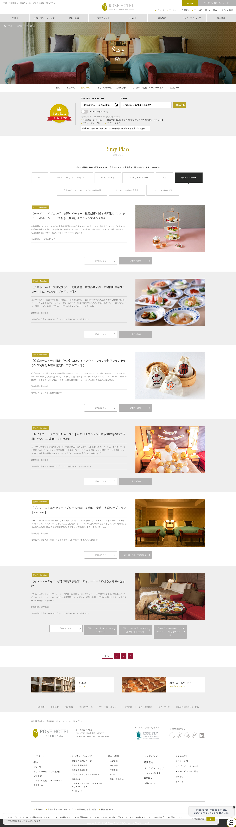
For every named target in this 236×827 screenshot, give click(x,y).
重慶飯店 (39, 809)
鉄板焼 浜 (76, 779)
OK (211, 819)
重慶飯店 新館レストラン (82, 761)
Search (180, 105)
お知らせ (179, 776)
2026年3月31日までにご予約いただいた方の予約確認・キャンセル (135, 120)
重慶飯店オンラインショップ (60, 809)
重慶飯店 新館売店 (79, 765)
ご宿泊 (15, 18)
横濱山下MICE (107, 809)
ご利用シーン (77, 791)
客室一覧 (70, 87)
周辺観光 (185, 10)
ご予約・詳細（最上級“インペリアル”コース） (100, 630)
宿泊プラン (86, 87)
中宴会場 (114, 765)
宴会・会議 (74, 18)
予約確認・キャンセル (92, 120)
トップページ (38, 756)
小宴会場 (114, 770)
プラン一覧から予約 (91, 123)
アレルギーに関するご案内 (205, 10)
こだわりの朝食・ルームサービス (148, 87)
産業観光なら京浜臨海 (86, 809)
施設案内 (162, 18)
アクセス (173, 10)
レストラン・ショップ (44, 18)
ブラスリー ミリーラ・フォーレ (85, 774)
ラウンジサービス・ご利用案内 (112, 87)
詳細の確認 (199, 819)
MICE (112, 774)
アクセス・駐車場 (152, 773)
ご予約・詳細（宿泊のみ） (135, 555)
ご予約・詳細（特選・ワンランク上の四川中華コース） (135, 630)
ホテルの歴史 (181, 756)
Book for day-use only (94, 112)
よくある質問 (227, 10)
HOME (9, 26)
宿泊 (58, 87)
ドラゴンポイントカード (186, 766)
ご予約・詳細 (135, 261)
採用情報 (221, 18)
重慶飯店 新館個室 (79, 770)
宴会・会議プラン (117, 779)
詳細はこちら (100, 261)
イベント (160, 10)
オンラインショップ (192, 18)
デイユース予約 (113, 123)
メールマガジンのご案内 (186, 771)
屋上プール (175, 87)
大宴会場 (114, 761)
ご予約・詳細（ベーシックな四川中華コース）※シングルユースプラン (170, 631)
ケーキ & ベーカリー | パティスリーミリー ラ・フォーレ (87, 785)
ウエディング (103, 18)
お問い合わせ (150, 783)
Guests (124, 98)
